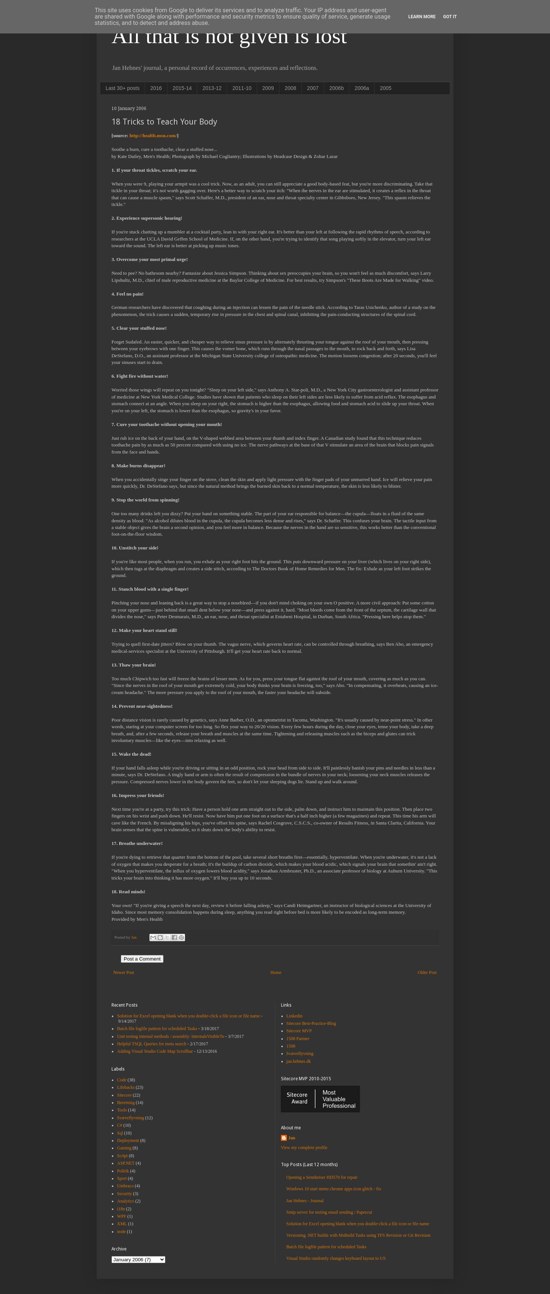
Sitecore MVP (299, 1030)
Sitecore (124, 1095)
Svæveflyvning (130, 1117)
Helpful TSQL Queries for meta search (151, 1043)
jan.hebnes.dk (299, 1061)
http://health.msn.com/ (153, 135)
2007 (312, 88)
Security (124, 1193)
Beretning (126, 1102)
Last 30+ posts (122, 88)
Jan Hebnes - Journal (305, 1200)
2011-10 (241, 88)
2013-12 (212, 88)
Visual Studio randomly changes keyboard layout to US (336, 1258)
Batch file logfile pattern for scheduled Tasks (157, 1028)
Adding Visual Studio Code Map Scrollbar (155, 1051)
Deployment (128, 1140)
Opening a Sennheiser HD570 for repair (322, 1177)
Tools (122, 1110)
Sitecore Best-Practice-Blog (311, 1023)
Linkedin (294, 1016)
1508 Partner (298, 1038)
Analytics (125, 1201)
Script (122, 1155)
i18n (121, 1208)
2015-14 (182, 88)
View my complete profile (304, 1147)
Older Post (427, 972)
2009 (268, 88)
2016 (156, 88)
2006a (362, 88)
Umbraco (125, 1185)
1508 (291, 1046)
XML (122, 1223)
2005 (385, 88)
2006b (336, 88)
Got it (450, 16)
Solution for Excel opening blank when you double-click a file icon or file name (188, 1016)
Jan (291, 1137)
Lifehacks (126, 1087)
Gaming (124, 1148)
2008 (290, 88)
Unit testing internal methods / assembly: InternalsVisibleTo (170, 1036)
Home (276, 972)
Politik (123, 1171)
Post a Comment (142, 959)
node (121, 1231)
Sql (120, 1133)
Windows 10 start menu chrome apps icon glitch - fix (334, 1188)
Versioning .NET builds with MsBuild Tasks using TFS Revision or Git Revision (359, 1235)
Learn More (422, 16)
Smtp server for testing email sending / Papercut (329, 1212)
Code (121, 1079)
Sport (122, 1178)
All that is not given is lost (229, 35)
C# (119, 1125)
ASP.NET (126, 1163)
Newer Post (123, 972)
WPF (121, 1216)
